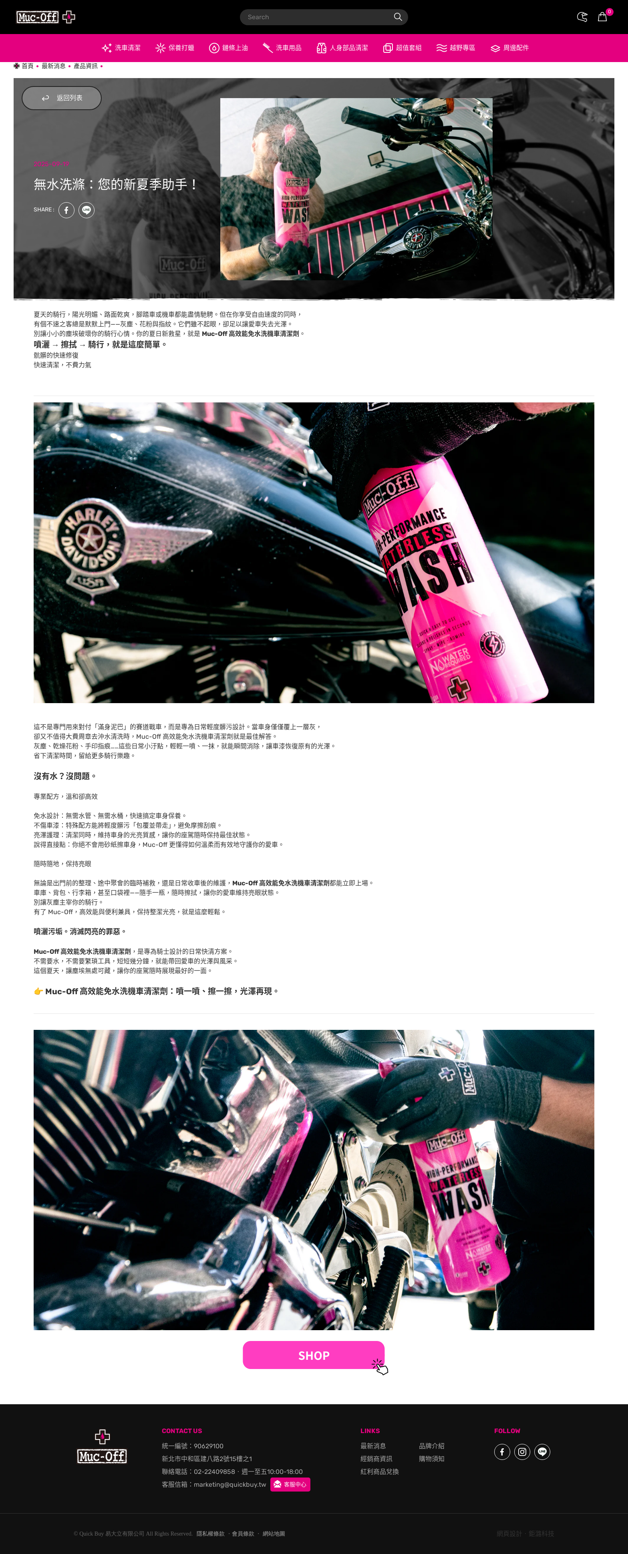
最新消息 (54, 66)
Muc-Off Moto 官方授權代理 (46, 17)
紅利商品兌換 (379, 1472)
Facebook (66, 210)
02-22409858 (214, 1472)
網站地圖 (274, 1534)
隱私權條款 (211, 1534)
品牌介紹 (432, 1446)
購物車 (609, 12)
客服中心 (295, 1484)
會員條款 (243, 1534)
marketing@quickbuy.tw (230, 1484)
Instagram (522, 1452)
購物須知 (432, 1459)
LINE (86, 210)
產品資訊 (86, 66)
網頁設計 (509, 1534)
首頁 (28, 66)
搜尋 (398, 17)
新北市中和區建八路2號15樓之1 (207, 1459)
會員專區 (582, 17)
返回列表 (58, 98)
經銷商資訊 (376, 1459)
